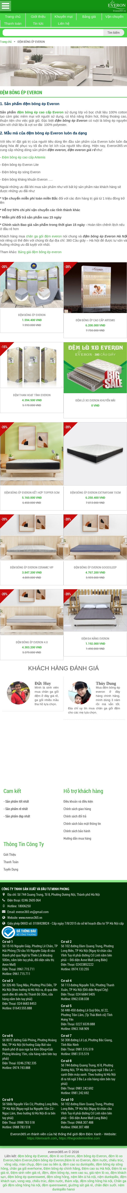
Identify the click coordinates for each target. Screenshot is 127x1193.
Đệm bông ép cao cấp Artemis (23, 157)
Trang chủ (13, 16)
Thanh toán (13, 23)
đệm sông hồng (58, 1177)
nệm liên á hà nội (83, 1177)
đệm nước (99, 1160)
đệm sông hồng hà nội (96, 1181)
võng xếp (11, 1164)
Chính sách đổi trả (75, 816)
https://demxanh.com (42, 1138)
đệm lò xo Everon (62, 1156)
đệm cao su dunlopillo (78, 1164)
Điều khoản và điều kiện (78, 801)
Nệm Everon (23, 1160)
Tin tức (38, 23)
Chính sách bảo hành (77, 831)
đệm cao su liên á (48, 1164)
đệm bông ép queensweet (26, 1177)
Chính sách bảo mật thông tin (82, 824)
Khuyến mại (63, 16)
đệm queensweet (54, 1185)
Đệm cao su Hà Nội (96, 1168)
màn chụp (26, 1164)
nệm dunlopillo (107, 1177)
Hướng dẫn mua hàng (77, 838)
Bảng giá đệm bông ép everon (39, 252)
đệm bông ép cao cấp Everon (40, 112)
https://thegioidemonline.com (79, 1138)
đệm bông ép (59, 1173)
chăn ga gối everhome (26, 1168)
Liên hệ (63, 23)
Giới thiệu (38, 16)
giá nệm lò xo (99, 1173)
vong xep (23, 1181)
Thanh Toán (10, 862)
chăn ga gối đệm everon (44, 236)
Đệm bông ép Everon (48, 1160)
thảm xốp (71, 1181)
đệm (45, 1173)
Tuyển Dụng (10, 869)
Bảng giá (89, 16)
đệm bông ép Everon (33, 1156)
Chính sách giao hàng (77, 809)
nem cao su (79, 1173)
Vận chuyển (114, 16)
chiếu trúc (116, 1160)
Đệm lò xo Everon (77, 1160)
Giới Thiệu (9, 854)
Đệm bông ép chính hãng (62, 1168)
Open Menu (5, 6)
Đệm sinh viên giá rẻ (25, 1173)
